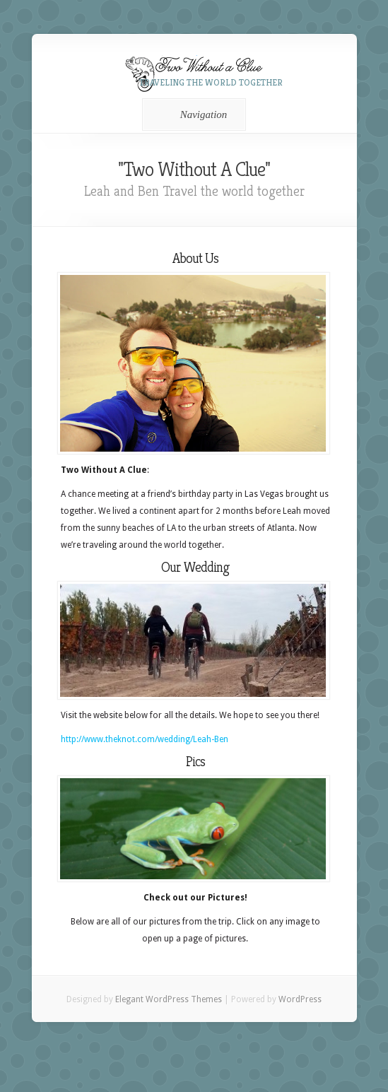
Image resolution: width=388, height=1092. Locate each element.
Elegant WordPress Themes (168, 999)
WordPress (300, 999)
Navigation (192, 114)
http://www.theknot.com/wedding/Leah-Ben (144, 739)
